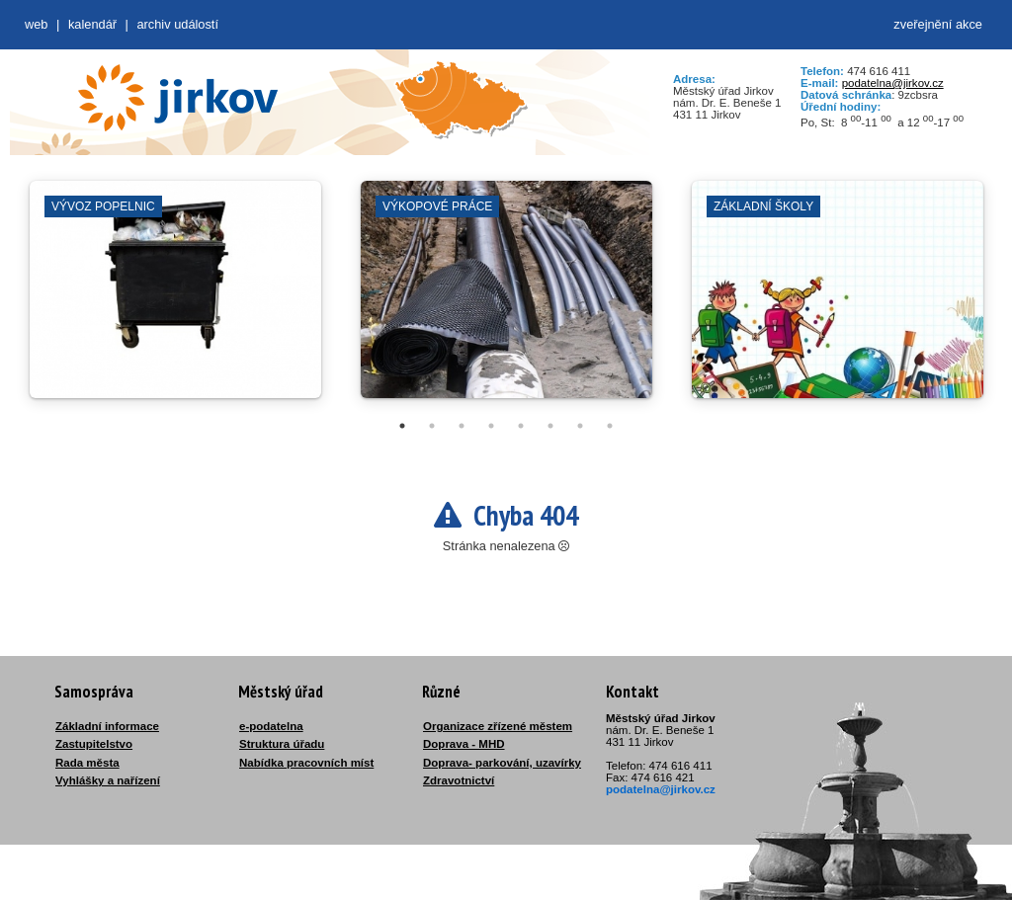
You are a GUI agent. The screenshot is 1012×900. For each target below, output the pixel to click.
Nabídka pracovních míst (306, 763)
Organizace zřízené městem (497, 726)
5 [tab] (521, 426)
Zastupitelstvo (93, 744)
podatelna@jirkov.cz (893, 83)
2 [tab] (432, 426)
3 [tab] (461, 426)
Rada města (87, 763)
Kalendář (92, 24)
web (36, 24)
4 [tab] (491, 426)
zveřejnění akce (937, 24)
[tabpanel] (175, 299)
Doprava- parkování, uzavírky (502, 763)
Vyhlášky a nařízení (107, 780)
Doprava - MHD (464, 744)
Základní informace (107, 726)
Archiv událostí (177, 24)
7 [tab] (580, 426)
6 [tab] (550, 426)
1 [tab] (402, 426)
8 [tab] (610, 426)
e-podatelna (271, 726)
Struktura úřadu (281, 744)
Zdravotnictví (458, 780)
